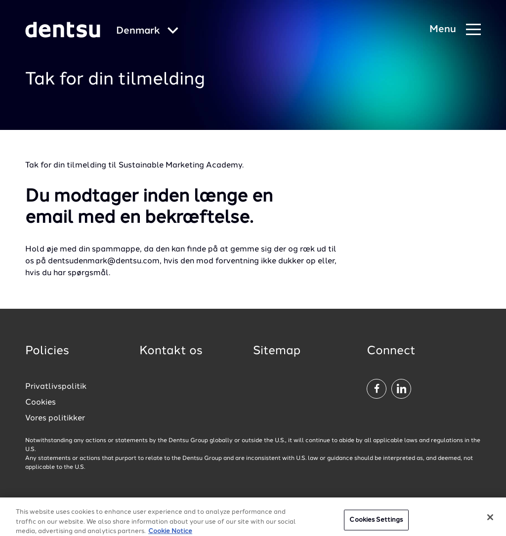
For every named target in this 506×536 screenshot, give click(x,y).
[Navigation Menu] (455, 30)
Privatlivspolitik (55, 387)
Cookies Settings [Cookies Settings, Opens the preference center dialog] (376, 524)
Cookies (40, 403)
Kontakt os (171, 351)
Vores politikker (55, 418)
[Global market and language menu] (147, 31)
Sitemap (276, 351)
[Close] (490, 521)
